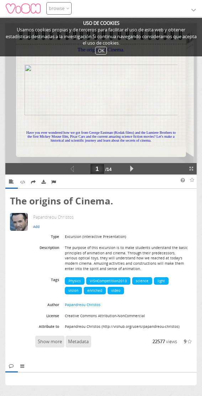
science (142, 280)
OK (101, 50)
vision (73, 290)
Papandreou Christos (82, 304)
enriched (94, 290)
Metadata (78, 341)
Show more (50, 341)
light (161, 280)
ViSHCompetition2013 (108, 280)
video (115, 290)
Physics (74, 280)
